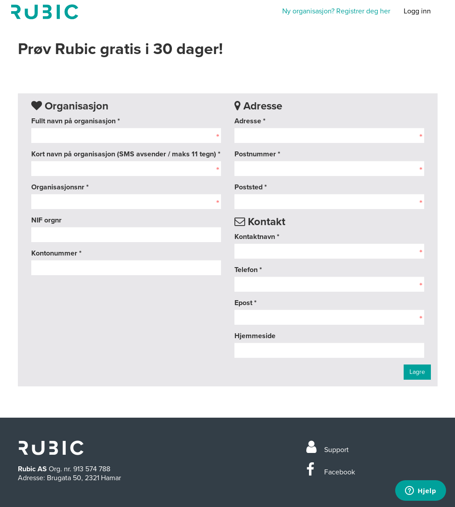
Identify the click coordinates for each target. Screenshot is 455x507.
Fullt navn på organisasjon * (75, 121)
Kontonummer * (56, 253)
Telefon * (248, 269)
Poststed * (250, 187)
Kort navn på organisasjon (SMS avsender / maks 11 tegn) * (126, 154)
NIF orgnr (46, 220)
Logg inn (417, 11)
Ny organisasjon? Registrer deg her (336, 11)
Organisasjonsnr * (60, 187)
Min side (44, 11)
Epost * (245, 302)
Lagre (417, 372)
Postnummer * (257, 154)
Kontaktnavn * (257, 236)
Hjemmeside (255, 335)
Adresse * (250, 121)
